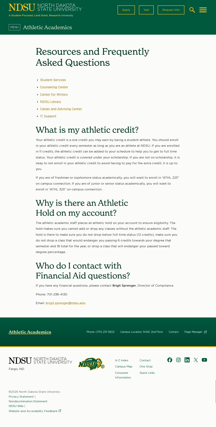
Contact (174, 332)
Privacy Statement (21, 397)
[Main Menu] (203, 10)
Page (195, 332)
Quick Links (147, 373)
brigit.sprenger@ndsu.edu (66, 303)
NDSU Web (16, 406)
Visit (146, 10)
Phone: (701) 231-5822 (101, 332)
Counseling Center (54, 87)
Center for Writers (54, 94)
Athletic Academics (30, 332)
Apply (126, 10)
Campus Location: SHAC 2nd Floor (141, 332)
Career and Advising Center (61, 109)
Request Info (171, 10)
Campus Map (123, 367)
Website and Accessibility (35, 411)
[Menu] (16, 27)
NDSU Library (50, 102)
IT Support (48, 116)
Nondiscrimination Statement (28, 401)
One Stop (146, 367)
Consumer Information (123, 376)
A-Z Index (121, 360)
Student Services (53, 80)
